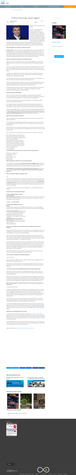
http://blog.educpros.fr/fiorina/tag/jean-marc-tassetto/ (24, 328)
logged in (17, 413)
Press (69, 6)
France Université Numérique (34, 313)
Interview (35, 6)
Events (22, 6)
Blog (7, 9)
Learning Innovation (53, 6)
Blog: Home (8, 6)
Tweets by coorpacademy (57, 46)
